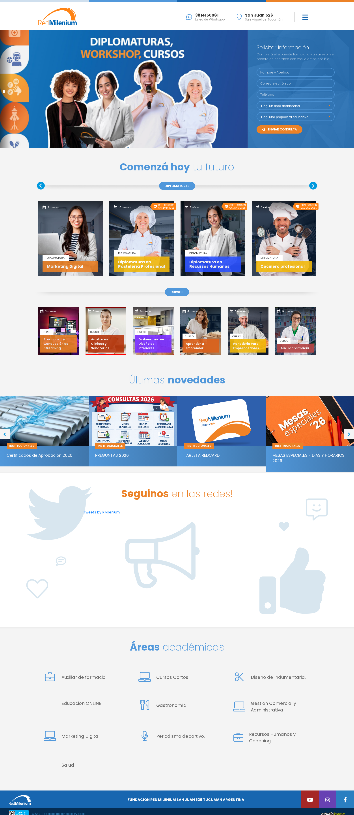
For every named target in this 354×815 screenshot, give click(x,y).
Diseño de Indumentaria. (269, 677)
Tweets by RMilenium (101, 512)
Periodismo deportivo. (171, 736)
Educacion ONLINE (81, 703)
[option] (70, 238)
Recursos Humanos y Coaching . (264, 737)
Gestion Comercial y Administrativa (264, 706)
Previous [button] (41, 185)
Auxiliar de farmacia (75, 677)
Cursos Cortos (163, 677)
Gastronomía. (162, 705)
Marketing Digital (71, 736)
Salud (67, 765)
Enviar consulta (279, 129)
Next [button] (313, 185)
